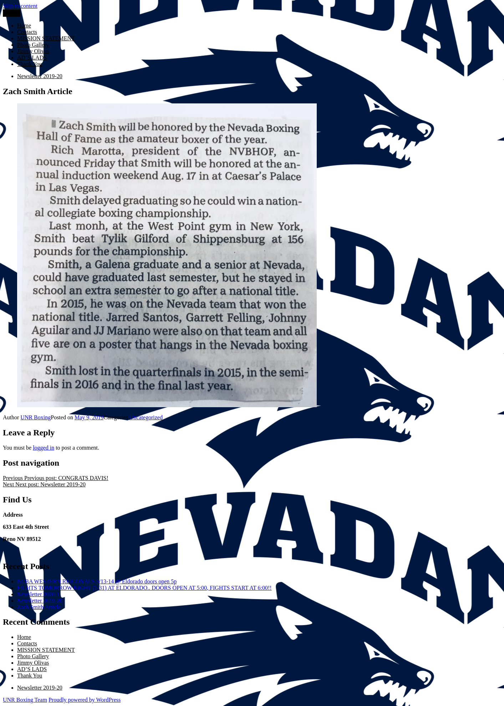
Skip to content (20, 6)
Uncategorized (146, 417)
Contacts (27, 32)
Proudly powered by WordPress (85, 700)
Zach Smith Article (39, 607)
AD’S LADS (32, 58)
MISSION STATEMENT (46, 38)
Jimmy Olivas (33, 51)
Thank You (29, 64)
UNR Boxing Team (25, 700)
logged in (43, 448)
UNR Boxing (35, 417)
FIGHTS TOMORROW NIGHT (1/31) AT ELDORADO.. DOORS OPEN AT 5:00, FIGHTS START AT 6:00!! (144, 588)
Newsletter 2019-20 (39, 601)
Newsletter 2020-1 (38, 594)
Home (24, 25)
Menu (11, 13)
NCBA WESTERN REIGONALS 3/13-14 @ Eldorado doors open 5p (97, 581)
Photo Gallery (33, 45)
